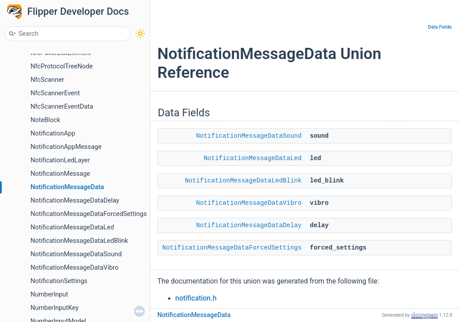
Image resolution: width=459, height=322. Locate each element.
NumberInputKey (54, 308)
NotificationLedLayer (60, 160)
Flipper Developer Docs (78, 11)
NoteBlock (45, 120)
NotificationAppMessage (66, 147)
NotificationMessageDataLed (72, 227)
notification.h (196, 298)
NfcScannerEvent (55, 93)
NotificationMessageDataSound (76, 254)
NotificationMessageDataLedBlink (79, 241)
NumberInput (49, 294)
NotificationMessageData (67, 187)
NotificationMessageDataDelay (74, 200)
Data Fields (440, 27)
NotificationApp (52, 133)
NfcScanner (47, 80)
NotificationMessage (60, 174)
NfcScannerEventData (61, 106)
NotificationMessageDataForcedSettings (88, 214)
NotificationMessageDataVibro (74, 267)
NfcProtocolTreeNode (61, 66)
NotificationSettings (58, 281)
